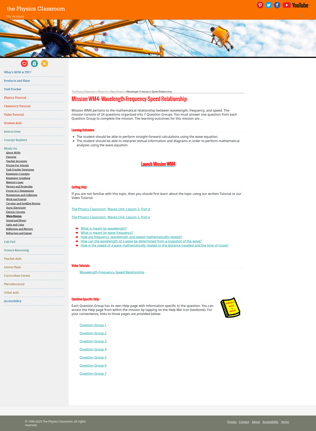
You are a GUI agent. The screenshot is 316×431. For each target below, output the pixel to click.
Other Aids (11, 292)
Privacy (232, 422)
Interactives (12, 131)
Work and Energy (16, 199)
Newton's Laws (14, 182)
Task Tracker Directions (20, 169)
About (256, 422)
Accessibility (12, 301)
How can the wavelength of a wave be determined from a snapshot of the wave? (141, 241)
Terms (285, 422)
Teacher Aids (13, 258)
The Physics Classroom (84, 91)
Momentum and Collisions (21, 195)
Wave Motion (14, 216)
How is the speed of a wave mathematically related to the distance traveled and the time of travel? (155, 245)
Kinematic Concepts (18, 174)
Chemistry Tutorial (17, 106)
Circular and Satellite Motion (23, 203)
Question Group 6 (93, 365)
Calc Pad (9, 242)
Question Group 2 (93, 333)
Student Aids (13, 123)
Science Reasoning (16, 250)
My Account (15, 16)
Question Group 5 (93, 357)
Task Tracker (12, 89)
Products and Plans (17, 81)
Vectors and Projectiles (19, 186)
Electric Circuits (15, 212)
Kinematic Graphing (18, 178)
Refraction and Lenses (19, 233)
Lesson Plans (12, 267)
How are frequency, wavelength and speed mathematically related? (131, 237)
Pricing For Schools (17, 165)
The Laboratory (14, 284)
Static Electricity (16, 208)
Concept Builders (15, 140)
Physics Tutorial (15, 97)
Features (11, 157)
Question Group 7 (93, 373)
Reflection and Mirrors (19, 229)
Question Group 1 (93, 325)
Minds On (10, 148)
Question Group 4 (93, 349)
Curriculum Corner (17, 275)
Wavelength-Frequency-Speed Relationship (112, 272)
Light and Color (15, 225)
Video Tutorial (14, 114)
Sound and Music (16, 220)
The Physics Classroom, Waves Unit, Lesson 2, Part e (111, 217)
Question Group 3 (93, 341)
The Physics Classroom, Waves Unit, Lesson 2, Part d (111, 209)
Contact (244, 422)
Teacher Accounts (16, 161)
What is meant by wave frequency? (107, 232)
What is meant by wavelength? (104, 228)
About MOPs (13, 153)
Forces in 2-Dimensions (20, 191)
